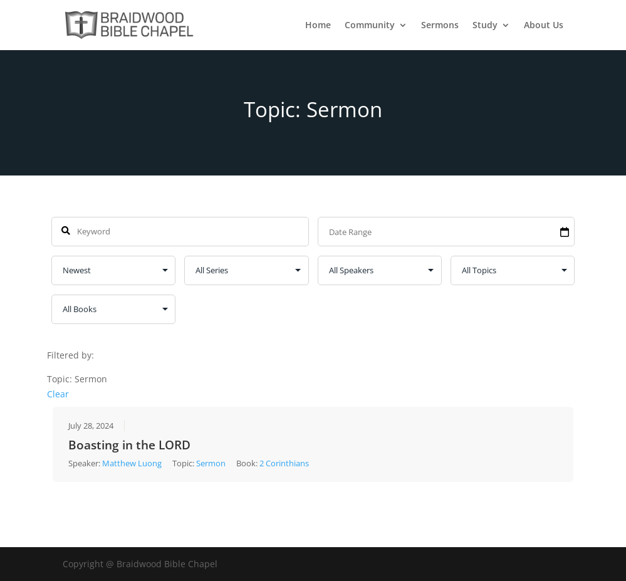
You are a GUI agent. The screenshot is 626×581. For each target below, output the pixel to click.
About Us (543, 26)
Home (318, 26)
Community (370, 26)
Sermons (440, 26)
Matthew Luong (132, 463)
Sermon (211, 463)
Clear (58, 393)
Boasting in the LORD (129, 445)
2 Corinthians (284, 463)
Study (485, 26)
